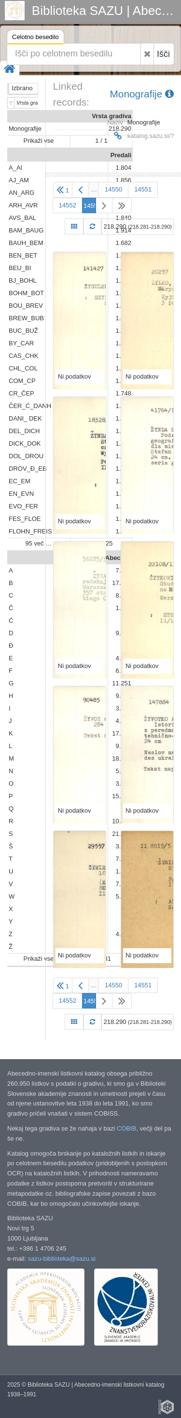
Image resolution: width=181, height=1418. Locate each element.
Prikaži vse (39, 140)
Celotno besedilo (35, 38)
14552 (67, 205)
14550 (113, 189)
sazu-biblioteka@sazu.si (62, 1258)
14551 (143, 189)
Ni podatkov (74, 376)
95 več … (39, 543)
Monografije (142, 93)
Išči (163, 54)
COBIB (126, 1128)
